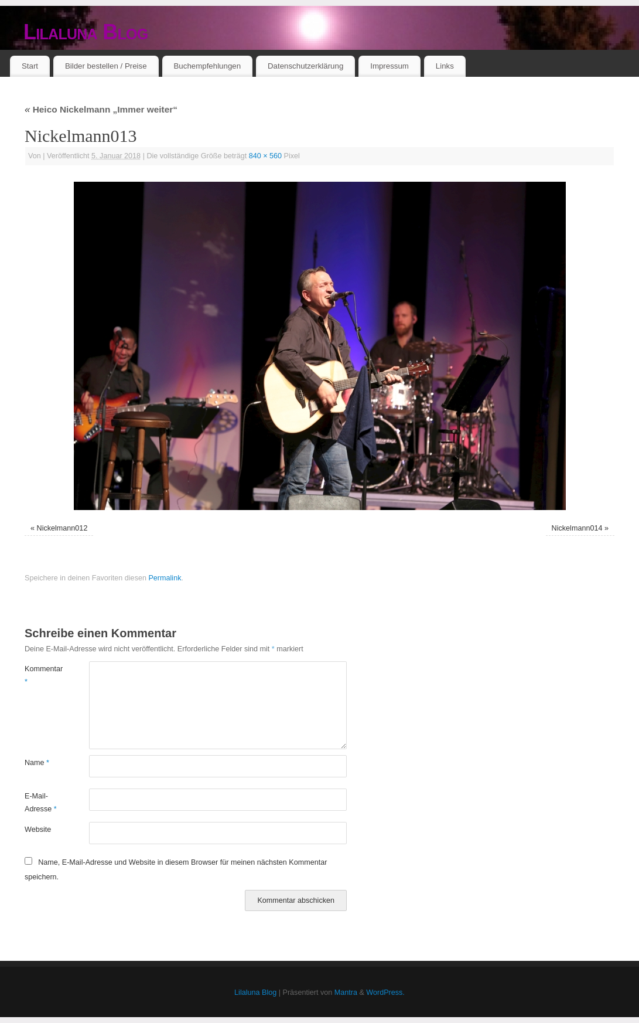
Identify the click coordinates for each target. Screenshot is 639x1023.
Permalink (164, 578)
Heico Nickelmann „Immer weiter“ (101, 109)
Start (30, 66)
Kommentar (41, 675)
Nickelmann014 (577, 528)
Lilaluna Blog (85, 32)
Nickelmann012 (62, 528)
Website (38, 829)
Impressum (389, 66)
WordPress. (385, 992)
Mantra (345, 992)
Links (445, 66)
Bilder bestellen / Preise (106, 66)
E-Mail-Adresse (41, 802)
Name (37, 763)
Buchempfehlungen (207, 66)
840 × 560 (265, 156)
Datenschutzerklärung (305, 66)
